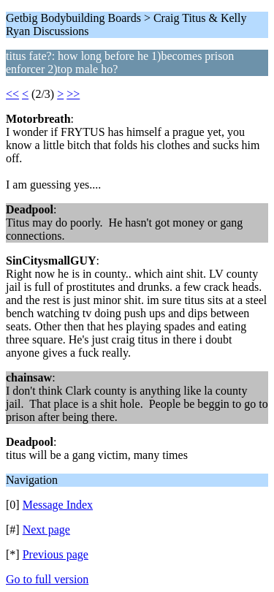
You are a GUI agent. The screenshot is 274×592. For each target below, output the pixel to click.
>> (73, 94)
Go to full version (47, 579)
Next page (46, 529)
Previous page (55, 554)
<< (12, 94)
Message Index (58, 504)
